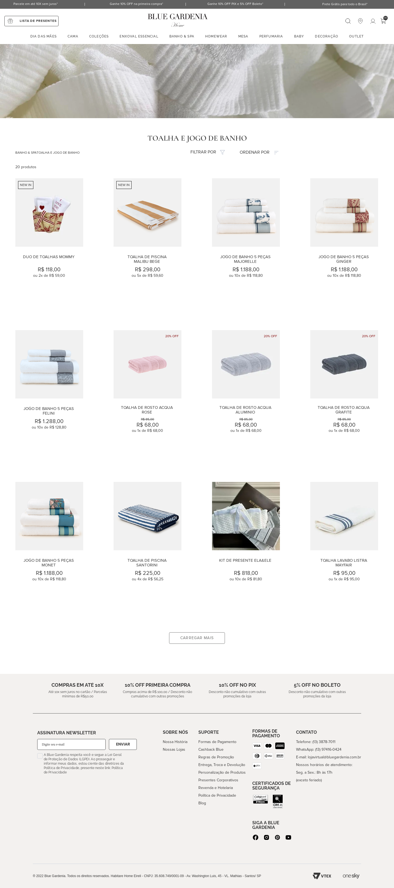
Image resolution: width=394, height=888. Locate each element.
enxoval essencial (139, 36)
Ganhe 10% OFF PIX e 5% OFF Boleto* (235, 4)
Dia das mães (43, 36)
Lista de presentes (38, 21)
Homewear (216, 36)
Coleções (99, 36)
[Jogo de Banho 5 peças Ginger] (344, 248)
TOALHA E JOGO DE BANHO (58, 153)
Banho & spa (181, 36)
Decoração (326, 36)
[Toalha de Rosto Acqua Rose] (147, 400)
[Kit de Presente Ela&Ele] (246, 552)
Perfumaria (271, 36)
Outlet (356, 36)
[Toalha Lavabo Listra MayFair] (344, 552)
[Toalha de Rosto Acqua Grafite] (344, 400)
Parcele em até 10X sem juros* (35, 4)
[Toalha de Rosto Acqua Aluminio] (246, 400)
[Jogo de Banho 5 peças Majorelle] (246, 248)
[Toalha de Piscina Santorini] (147, 552)
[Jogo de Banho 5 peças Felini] (49, 400)
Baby (299, 36)
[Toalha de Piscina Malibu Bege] (147, 248)
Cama (73, 36)
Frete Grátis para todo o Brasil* (344, 4)
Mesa (243, 36)
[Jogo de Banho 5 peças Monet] (49, 552)
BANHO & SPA (26, 153)
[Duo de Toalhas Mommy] (49, 248)
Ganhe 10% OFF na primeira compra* (136, 4)
